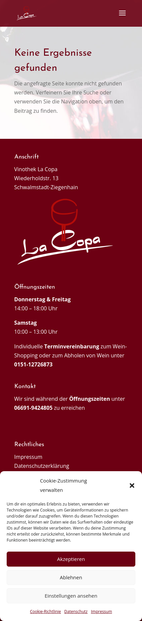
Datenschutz (76, 611)
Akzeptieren (71, 559)
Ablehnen (71, 577)
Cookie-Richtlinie (45, 611)
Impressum (101, 611)
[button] (132, 485)
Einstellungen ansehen (71, 595)
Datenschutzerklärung (41, 466)
